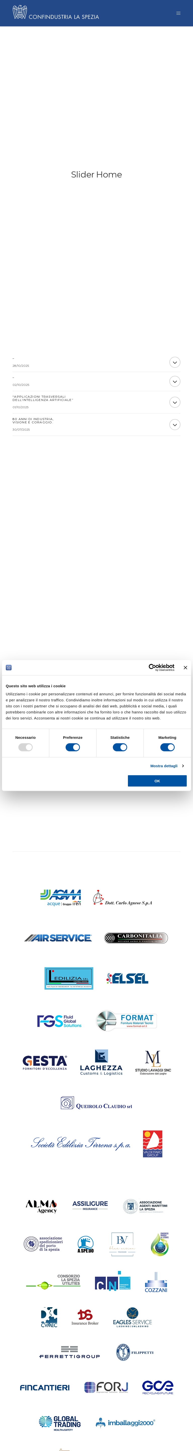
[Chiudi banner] (185, 667)
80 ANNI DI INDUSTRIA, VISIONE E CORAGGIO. (33, 422)
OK (157, 781)
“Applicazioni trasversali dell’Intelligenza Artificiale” (43, 399)
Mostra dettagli (163, 766)
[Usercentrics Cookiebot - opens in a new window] (152, 667)
